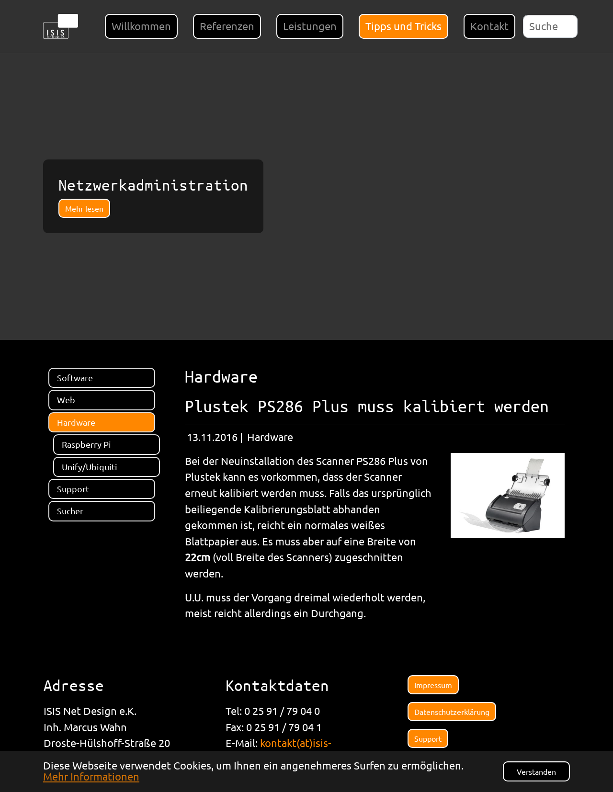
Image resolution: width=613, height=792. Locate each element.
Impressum (433, 685)
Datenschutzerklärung (451, 711)
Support (428, 738)
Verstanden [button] (536, 771)
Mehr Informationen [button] (91, 776)
